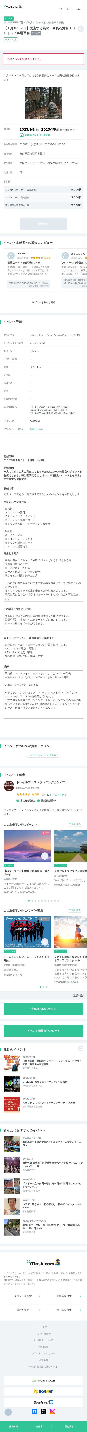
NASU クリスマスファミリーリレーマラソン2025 (49, 1102)
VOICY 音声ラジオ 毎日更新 (23, 684)
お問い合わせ (44, 1333)
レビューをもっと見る (43, 302)
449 (56, 794)
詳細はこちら (36, 429)
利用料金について (43, 1340)
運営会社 (43, 1360)
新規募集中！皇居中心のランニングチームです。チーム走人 (52, 1144)
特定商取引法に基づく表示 (43, 1366)
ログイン (70, 6)
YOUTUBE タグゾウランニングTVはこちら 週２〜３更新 (39, 677)
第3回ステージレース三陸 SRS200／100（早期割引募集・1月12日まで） (51, 1227)
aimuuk (21, 253)
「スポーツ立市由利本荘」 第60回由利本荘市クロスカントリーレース (52, 1185)
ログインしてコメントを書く (43, 754)
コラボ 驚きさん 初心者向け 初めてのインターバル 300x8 (53, 1206)
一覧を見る (75, 823)
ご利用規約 (43, 1347)
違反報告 (78, 995)
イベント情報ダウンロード (43, 1030)
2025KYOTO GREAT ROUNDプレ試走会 (28, 283)
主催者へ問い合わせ (43, 1009)
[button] (29, 901)
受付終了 (69, 1426)
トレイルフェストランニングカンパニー (42, 782)
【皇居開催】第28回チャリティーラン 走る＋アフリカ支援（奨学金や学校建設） (52, 1063)
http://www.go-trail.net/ (28, 788)
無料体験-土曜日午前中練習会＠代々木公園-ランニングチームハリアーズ (53, 1164)
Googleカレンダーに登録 (37, 135)
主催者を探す (64, 1296)
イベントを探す (23, 1296)
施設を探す (23, 1309)
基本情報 (13, 1426)
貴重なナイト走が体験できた (23, 262)
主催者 (39, 1426)
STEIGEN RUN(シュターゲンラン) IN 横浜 (45, 1082)
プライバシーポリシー (43, 1353)
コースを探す (64, 1309)
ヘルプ (43, 1327)
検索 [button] (60, 6)
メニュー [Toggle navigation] (79, 6)
